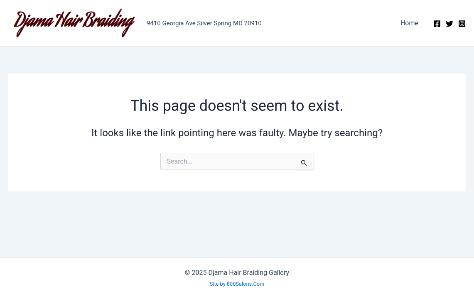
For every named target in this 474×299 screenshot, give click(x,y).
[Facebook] (437, 23)
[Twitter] (449, 23)
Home (409, 23)
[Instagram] (462, 23)
